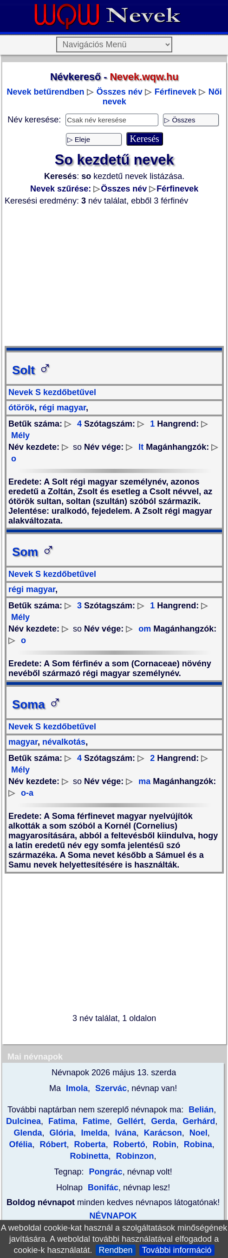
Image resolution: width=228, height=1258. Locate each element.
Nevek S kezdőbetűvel (52, 392)
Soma (37, 704)
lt (140, 447)
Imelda (93, 1132)
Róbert (52, 1144)
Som (33, 551)
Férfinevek (175, 91)
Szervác (110, 1088)
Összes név (120, 91)
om (144, 628)
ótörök (21, 407)
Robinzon (134, 1156)
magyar (23, 742)
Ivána (125, 1132)
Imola (76, 1088)
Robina (197, 1144)
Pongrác (106, 1171)
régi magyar (61, 407)
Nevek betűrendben (46, 91)
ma (144, 781)
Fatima (60, 1121)
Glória (60, 1132)
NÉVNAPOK (113, 1215)
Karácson (162, 1132)
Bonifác (103, 1187)
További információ (177, 1250)
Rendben (115, 1250)
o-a (27, 793)
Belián (201, 1109)
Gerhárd (197, 1121)
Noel (197, 1132)
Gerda (162, 1121)
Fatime (95, 1121)
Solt (32, 370)
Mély (20, 435)
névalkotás (62, 742)
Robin (163, 1144)
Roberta (89, 1144)
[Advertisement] (114, 276)
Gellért (129, 1121)
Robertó (128, 1144)
